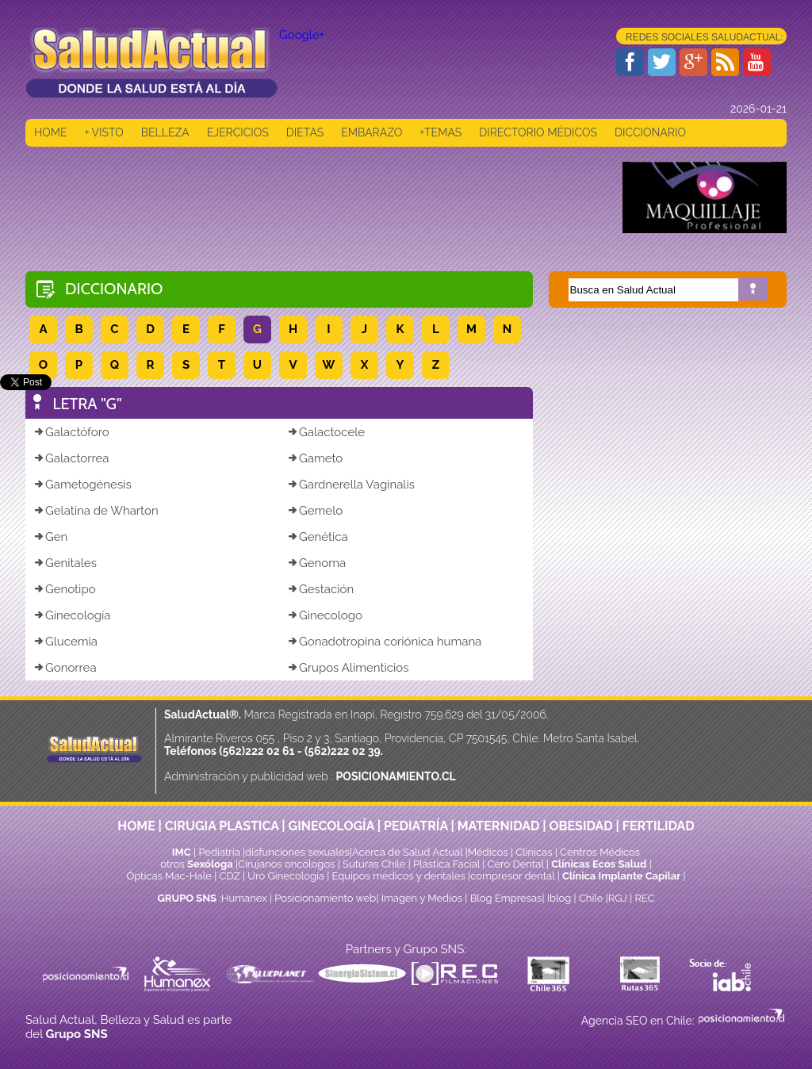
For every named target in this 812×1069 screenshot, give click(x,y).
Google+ (301, 35)
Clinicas (533, 852)
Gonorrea (65, 668)
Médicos (489, 852)
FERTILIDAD (658, 825)
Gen (50, 537)
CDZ (230, 876)
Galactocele (326, 432)
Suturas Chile (374, 864)
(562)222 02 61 (256, 751)
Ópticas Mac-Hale (168, 876)
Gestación (320, 589)
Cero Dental (516, 864)
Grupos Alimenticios (347, 668)
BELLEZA (165, 132)
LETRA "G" (87, 403)
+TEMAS (440, 132)
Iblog (559, 898)
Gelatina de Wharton (96, 511)
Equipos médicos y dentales (400, 876)
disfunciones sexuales (297, 852)
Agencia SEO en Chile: (639, 1020)
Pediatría (218, 852)
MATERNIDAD (499, 825)
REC (644, 898)
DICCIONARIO (650, 132)
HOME (50, 132)
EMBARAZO (371, 132)
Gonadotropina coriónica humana (384, 641)
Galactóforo (71, 432)
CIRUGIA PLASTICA (222, 825)
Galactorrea (71, 458)
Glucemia (65, 641)
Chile (591, 898)
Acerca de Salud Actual (407, 852)
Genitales (65, 563)
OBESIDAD (580, 825)
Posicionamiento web (325, 898)
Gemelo (315, 511)
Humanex (244, 898)
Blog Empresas (504, 898)
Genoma (316, 563)
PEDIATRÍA (416, 825)
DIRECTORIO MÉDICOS (538, 132)
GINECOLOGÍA (331, 825)
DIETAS (305, 132)
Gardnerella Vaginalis (351, 484)
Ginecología (71, 615)
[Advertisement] (314, 197)
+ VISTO (104, 132)
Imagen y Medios (421, 898)
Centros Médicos (600, 852)
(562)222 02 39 (342, 751)
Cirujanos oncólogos (286, 864)
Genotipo (64, 589)
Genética (317, 537)
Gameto (315, 458)
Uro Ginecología (285, 876)
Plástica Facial (447, 864)
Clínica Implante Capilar (621, 876)
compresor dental (512, 876)
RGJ (617, 898)
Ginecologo (324, 615)
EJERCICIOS (238, 132)
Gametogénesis (82, 484)
